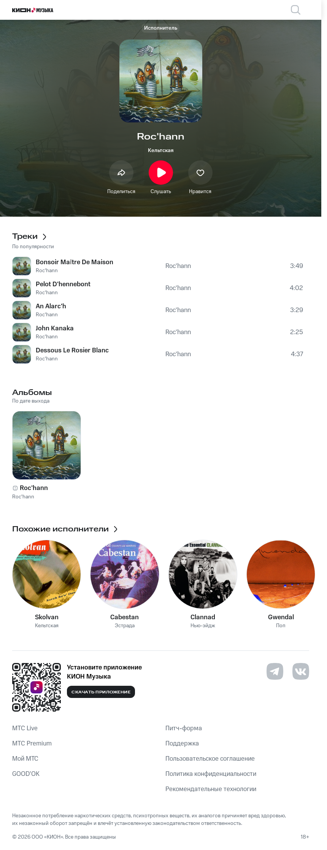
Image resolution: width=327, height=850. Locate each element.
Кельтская (160, 150)
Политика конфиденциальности (210, 774)
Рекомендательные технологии (210, 789)
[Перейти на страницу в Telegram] (275, 671)
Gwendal (281, 617)
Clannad (202, 617)
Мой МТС (25, 758)
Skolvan (47, 617)
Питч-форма (183, 728)
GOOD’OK (26, 774)
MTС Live (25, 728)
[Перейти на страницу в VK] (300, 671)
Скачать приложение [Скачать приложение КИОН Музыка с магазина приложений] (100, 692)
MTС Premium (32, 743)
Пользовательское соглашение (210, 758)
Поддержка (182, 743)
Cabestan (124, 617)
